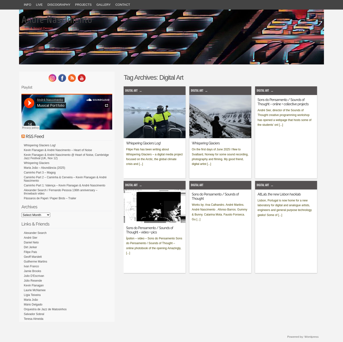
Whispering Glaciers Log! (143, 143)
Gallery (103, 4)
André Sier (30, 237)
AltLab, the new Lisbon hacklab (279, 194)
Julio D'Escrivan (34, 276)
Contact (122, 4)
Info (27, 4)
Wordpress (311, 336)
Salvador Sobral (34, 314)
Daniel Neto (31, 242)
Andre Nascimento (56, 19)
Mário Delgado (33, 304)
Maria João (31, 299)
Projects (83, 4)
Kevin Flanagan (34, 285)
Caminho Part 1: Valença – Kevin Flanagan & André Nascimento (64, 185)
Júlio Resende (33, 280)
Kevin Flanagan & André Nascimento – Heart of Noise (58, 150)
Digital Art (131, 90)
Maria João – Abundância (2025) (44, 167)
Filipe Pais (30, 252)
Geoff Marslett (33, 256)
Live (39, 4)
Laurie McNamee (34, 290)
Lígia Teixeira (32, 295)
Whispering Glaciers (206, 143)
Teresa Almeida (33, 319)
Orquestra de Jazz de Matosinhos (45, 309)
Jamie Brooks (32, 271)
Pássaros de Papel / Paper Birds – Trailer (50, 198)
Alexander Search (35, 233)
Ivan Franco (31, 266)
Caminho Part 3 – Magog (39, 172)
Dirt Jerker (30, 247)
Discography (58, 4)
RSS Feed (35, 136)
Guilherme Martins (35, 261)
